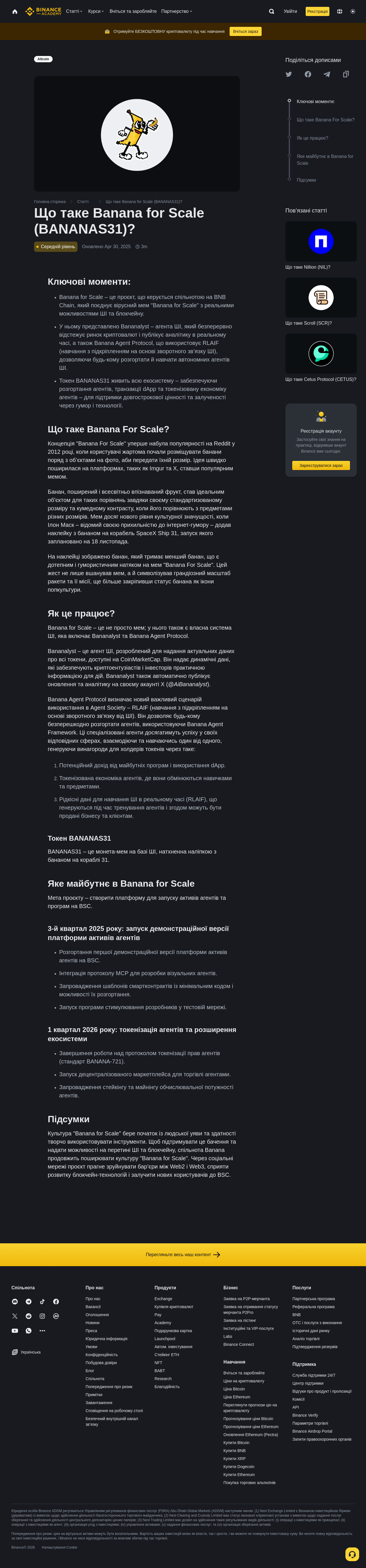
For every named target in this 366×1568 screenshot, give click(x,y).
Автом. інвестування (173, 1346)
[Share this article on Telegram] (326, 74)
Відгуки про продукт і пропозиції (322, 1391)
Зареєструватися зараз (321, 465)
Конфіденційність (101, 1354)
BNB (297, 1314)
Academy (162, 1322)
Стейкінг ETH (166, 1354)
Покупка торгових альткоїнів (250, 1482)
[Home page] (43, 11)
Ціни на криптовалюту (244, 1381)
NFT (158, 1362)
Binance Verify (305, 1415)
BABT (159, 1370)
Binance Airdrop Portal (312, 1431)
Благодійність (167, 1386)
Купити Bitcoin (237, 1442)
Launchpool (164, 1338)
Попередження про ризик (108, 1386)
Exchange (163, 1298)
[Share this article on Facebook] (308, 74)
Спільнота (94, 1378)
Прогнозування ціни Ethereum (251, 1426)
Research (163, 1378)
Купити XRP (235, 1458)
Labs (228, 1336)
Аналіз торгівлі (306, 1338)
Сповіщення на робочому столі (114, 1410)
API (296, 1407)
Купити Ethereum (239, 1474)
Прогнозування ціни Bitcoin (248, 1418)
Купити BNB (235, 1450)
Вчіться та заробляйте (244, 1373)
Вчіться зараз (245, 31)
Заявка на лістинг (240, 1320)
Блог (89, 1370)
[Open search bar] (270, 11)
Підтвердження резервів (315, 1346)
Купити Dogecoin (239, 1466)
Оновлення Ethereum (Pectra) (251, 1434)
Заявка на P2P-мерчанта (247, 1298)
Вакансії (93, 1306)
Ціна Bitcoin (234, 1389)
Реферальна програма (314, 1306)
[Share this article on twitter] (288, 74)
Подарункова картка (173, 1330)
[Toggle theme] (353, 11)
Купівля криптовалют (173, 1306)
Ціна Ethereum (237, 1397)
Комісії (299, 1399)
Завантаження (98, 1402)
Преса (91, 1330)
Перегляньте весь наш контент (183, 1255)
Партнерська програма (314, 1298)
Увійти (290, 11)
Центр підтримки (308, 1383)
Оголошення (97, 1314)
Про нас (92, 1298)
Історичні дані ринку (311, 1330)
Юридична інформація (106, 1338)
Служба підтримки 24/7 (314, 1375)
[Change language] (340, 11)
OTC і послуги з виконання (317, 1322)
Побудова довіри (101, 1362)
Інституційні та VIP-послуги (249, 1328)
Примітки (93, 1394)
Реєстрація (317, 11)
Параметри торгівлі (310, 1423)
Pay (157, 1314)
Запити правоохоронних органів (322, 1439)
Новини (92, 1322)
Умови (91, 1346)
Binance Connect (239, 1344)
